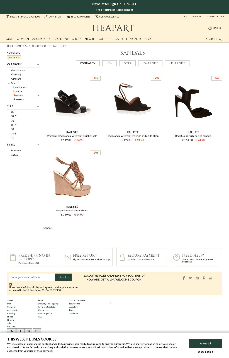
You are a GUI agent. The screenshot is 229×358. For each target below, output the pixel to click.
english (211, 16)
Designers (134, 39)
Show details (205, 351)
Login (185, 16)
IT (20, 331)
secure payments (78, 16)
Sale (102, 39)
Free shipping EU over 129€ (23, 16)
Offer (127, 63)
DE (37, 331)
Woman (23, 39)
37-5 (13, 116)
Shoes (76, 39)
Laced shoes (20, 86)
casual (14, 154)
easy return (53, 16)
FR (28, 331)
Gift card (16, 78)
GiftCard (115, 39)
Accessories (41, 39)
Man (9, 39)
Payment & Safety (46, 307)
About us (73, 307)
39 (12, 129)
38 (12, 120)
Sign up (63, 277)
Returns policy (45, 313)
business (16, 150)
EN (11, 331)
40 (12, 137)
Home (10, 46)
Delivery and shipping (48, 303)
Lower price (150, 63)
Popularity (87, 63)
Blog (148, 39)
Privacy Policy (32, 287)
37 (12, 111)
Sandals (21, 46)
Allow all (205, 343)
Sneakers (18, 99)
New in (90, 39)
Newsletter (74, 303)
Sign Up (197, 16)
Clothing (61, 39)
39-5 (13, 133)
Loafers (17, 90)
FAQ (40, 316)
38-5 (13, 124)
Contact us (43, 310)
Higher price (177, 63)
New (109, 63)
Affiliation (74, 313)
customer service (106, 16)
